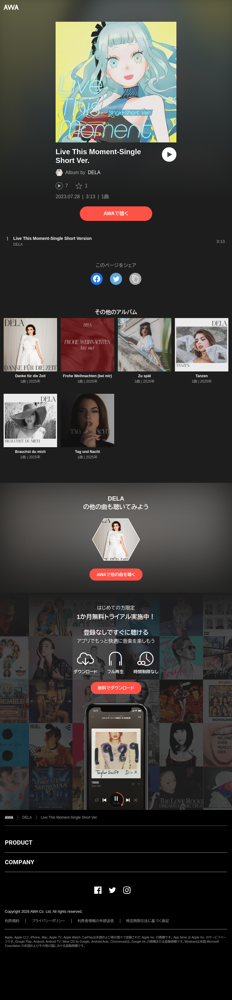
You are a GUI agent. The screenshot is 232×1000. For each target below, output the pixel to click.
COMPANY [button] (19, 862)
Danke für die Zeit (30, 376)
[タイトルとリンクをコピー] (135, 279)
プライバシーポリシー (48, 921)
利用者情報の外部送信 (96, 921)
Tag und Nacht (87, 452)
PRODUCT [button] (18, 842)
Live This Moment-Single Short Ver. (69, 817)
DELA (94, 172)
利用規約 (12, 921)
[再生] (169, 154)
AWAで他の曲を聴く (116, 574)
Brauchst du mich (30, 452)
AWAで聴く (116, 213)
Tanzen (201, 376)
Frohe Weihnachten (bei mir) (87, 376)
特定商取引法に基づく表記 (147, 921)
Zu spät (144, 376)
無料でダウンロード (116, 688)
